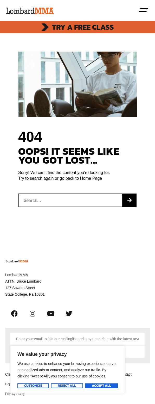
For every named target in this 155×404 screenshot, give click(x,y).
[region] (67, 370)
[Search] (129, 200)
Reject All (67, 385)
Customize (33, 385)
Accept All (101, 385)
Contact (125, 374)
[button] (143, 10)
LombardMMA (16, 275)
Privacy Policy (15, 394)
